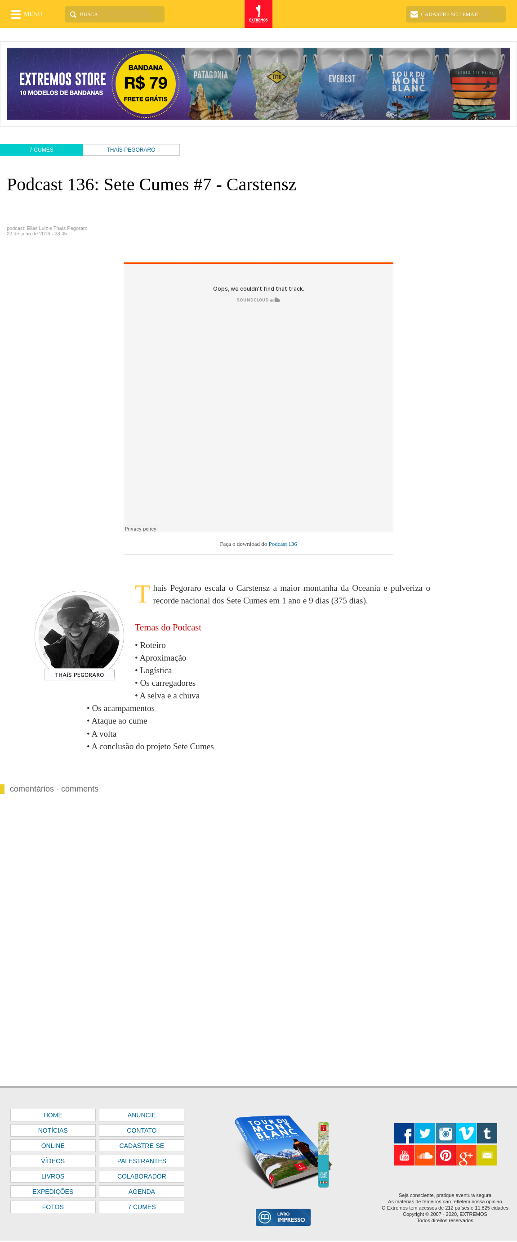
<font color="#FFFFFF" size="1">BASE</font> (258, 84)
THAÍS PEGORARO (131, 150)
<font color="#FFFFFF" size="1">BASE (258, 1164)
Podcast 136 (282, 543)
